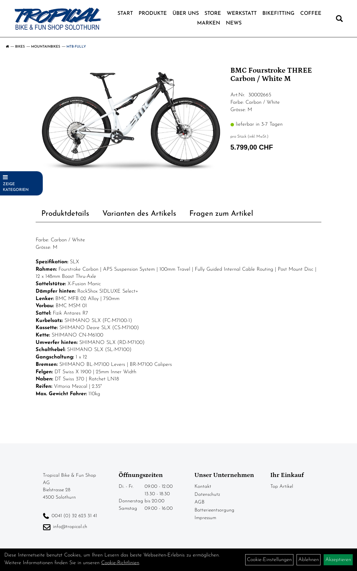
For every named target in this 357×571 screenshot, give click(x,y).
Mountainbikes (45, 46)
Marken (208, 23)
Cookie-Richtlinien (120, 563)
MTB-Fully (76, 46)
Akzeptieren (338, 559)
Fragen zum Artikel (221, 214)
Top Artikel (281, 486)
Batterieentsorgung (214, 510)
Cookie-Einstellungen (269, 559)
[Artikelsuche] (339, 20)
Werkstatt (242, 13)
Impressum (205, 517)
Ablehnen (308, 559)
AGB (199, 502)
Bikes (20, 46)
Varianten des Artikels (139, 214)
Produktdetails (65, 214)
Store (212, 13)
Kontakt (202, 486)
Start (125, 13)
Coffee (310, 13)
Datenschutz (207, 494)
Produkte (153, 13)
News (234, 23)
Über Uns (186, 13)
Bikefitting (278, 13)
